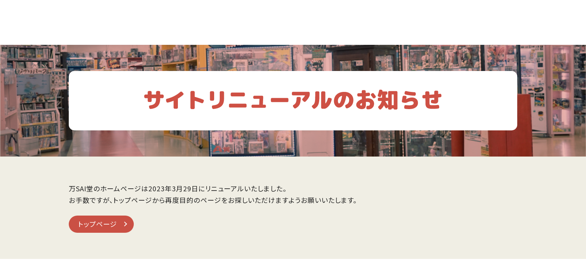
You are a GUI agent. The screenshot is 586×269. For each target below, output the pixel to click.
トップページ (97, 224)
